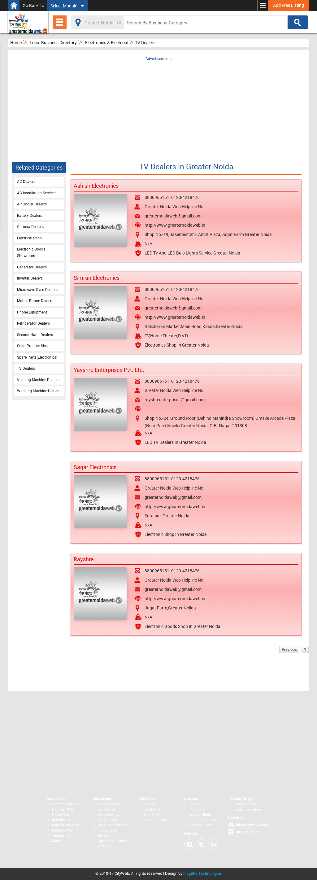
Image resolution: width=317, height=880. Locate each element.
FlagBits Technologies (202, 873)
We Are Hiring (200, 815)
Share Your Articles (113, 825)
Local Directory (109, 804)
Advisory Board (200, 825)
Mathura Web (62, 830)
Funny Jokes (107, 820)
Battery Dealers (29, 215)
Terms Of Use (246, 804)
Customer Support (203, 820)
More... (57, 841)
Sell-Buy (104, 836)
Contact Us (197, 809)
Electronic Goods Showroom (31, 252)
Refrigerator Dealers (33, 323)
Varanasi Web (62, 836)
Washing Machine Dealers (38, 391)
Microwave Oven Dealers (37, 290)
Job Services (108, 830)
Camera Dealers (30, 227)
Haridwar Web (63, 809)
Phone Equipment (32, 312)
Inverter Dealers (30, 278)
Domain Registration (159, 820)
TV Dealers (26, 368)
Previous (289, 649)
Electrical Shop (29, 238)
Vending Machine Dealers (38, 380)
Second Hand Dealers (35, 335)
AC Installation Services (36, 193)
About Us (196, 804)
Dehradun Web (63, 820)
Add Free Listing (288, 5)
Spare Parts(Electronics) (37, 357)
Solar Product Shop (33, 346)
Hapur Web (60, 815)
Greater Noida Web (66, 804)
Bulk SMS (151, 815)
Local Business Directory (53, 42)
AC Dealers (26, 181)
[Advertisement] (167, 105)
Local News (107, 809)
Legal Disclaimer (248, 809)
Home (16, 42)
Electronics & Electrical (106, 42)
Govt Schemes (109, 815)
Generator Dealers (32, 267)
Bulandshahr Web (65, 825)
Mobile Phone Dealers (35, 301)
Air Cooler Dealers (32, 204)
